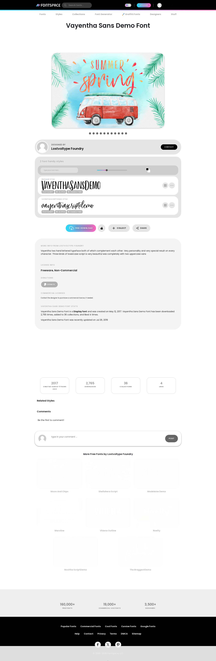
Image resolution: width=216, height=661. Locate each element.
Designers (155, 14)
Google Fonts (147, 626)
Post (171, 438)
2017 (54, 383)
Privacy (102, 633)
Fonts (42, 14)
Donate (49, 284)
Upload (144, 5)
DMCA (124, 633)
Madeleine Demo (156, 491)
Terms (113, 633)
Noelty (156, 530)
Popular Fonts (68, 626)
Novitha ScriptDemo (75, 569)
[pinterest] (118, 645)
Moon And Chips (59, 491)
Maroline (59, 530)
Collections (78, 14)
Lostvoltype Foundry (67, 148)
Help (77, 633)
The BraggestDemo (140, 569)
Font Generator (103, 14)
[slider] (107, 170)
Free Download (81, 228)
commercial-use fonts (110, 608)
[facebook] (98, 645)
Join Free (173, 5)
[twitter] (108, 645)
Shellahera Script (108, 491)
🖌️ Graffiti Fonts (131, 14)
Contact (169, 147)
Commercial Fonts (90, 626)
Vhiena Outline (108, 530)
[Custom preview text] (59, 170)
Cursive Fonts (128, 626)
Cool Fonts (111, 626)
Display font (80, 311)
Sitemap (136, 633)
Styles (59, 14)
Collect (119, 228)
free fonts (67, 608)
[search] (77, 5)
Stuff (174, 14)
